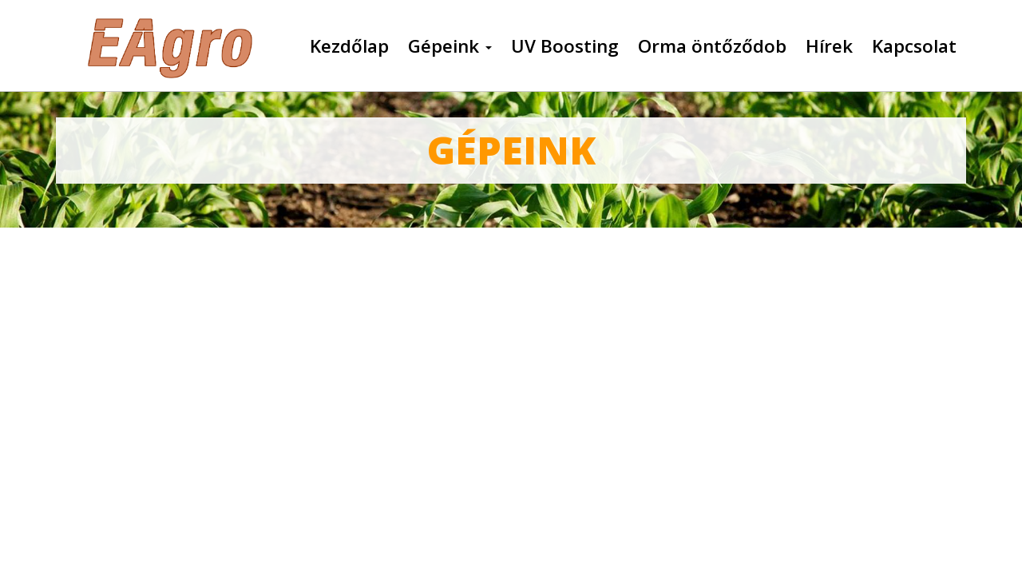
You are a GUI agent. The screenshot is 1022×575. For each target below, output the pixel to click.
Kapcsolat (914, 46)
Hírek (829, 46)
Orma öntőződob (712, 46)
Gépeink (450, 46)
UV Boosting (565, 46)
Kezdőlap (349, 46)
